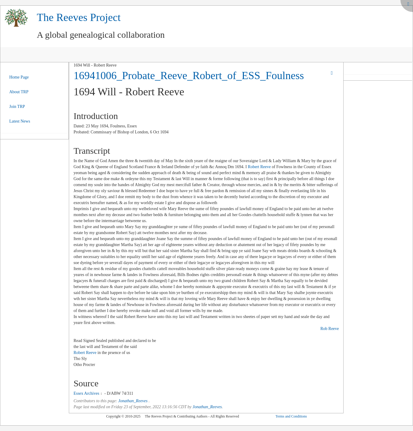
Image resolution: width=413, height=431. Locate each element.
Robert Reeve (259, 167)
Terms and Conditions (291, 416)
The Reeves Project (79, 17)
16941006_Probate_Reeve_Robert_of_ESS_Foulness (189, 76)
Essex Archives (86, 393)
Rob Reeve (329, 328)
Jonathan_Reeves (133, 401)
